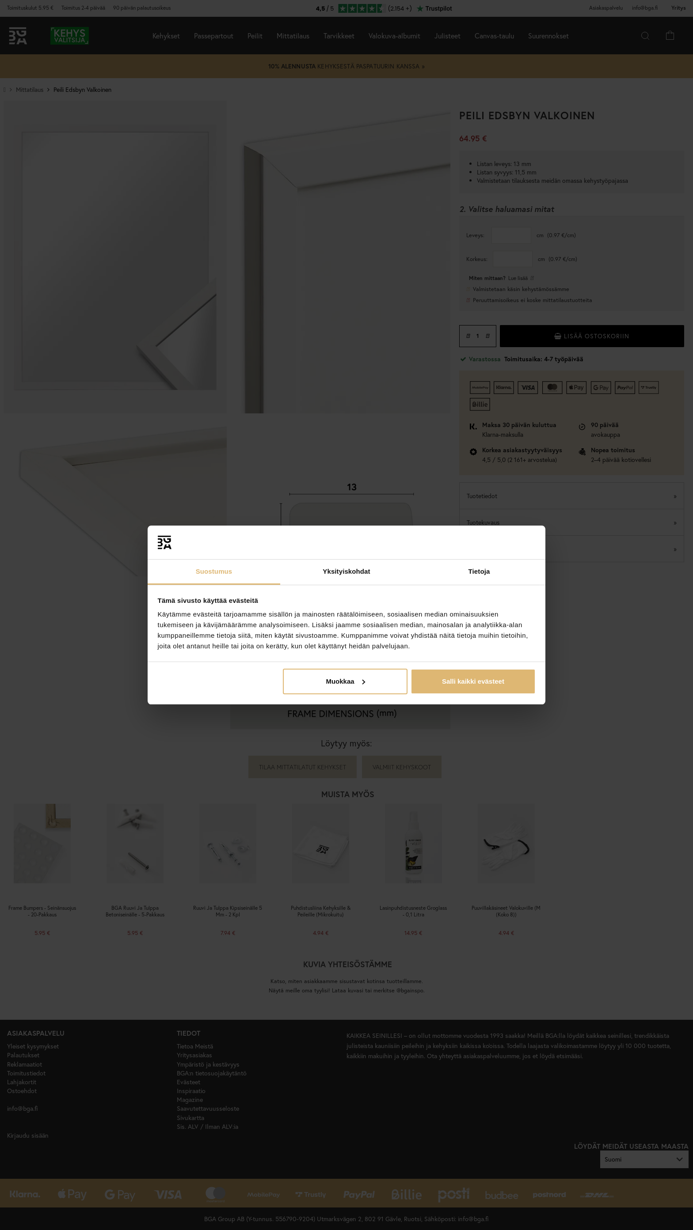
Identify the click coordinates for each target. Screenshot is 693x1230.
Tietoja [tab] (479, 571)
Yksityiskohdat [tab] (346, 571)
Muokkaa (345, 681)
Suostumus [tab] (214, 571)
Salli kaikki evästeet (473, 681)
